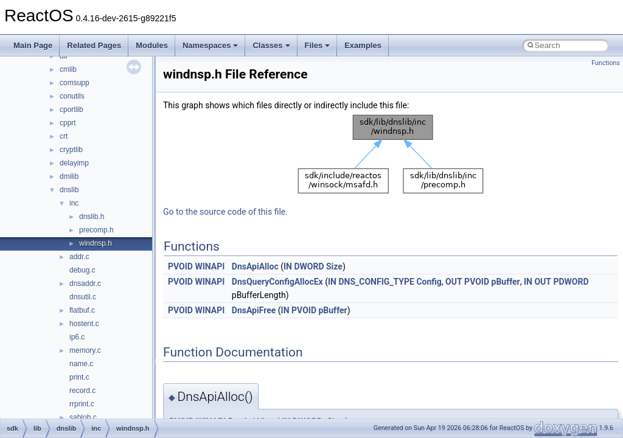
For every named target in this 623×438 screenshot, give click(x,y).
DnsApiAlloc (255, 266)
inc (73, 203)
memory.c (85, 350)
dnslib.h (91, 216)
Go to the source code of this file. (225, 212)
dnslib (69, 190)
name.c (81, 364)
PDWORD (570, 282)
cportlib (71, 109)
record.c (82, 390)
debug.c (82, 270)
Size (334, 266)
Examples (362, 45)
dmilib (69, 176)
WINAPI (209, 266)
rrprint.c (81, 404)
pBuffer (506, 282)
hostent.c (84, 323)
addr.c (79, 256)
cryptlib (71, 149)
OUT (453, 282)
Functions (605, 63)
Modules (152, 45)
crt (64, 136)
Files (317, 45)
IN (288, 266)
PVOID (180, 266)
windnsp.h (95, 243)
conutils (72, 96)
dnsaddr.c (85, 283)
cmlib (68, 69)
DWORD (309, 266)
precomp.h (96, 230)
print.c (79, 377)
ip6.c (77, 337)
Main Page (32, 45)
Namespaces (210, 45)
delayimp (74, 163)
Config (428, 282)
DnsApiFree (254, 310)
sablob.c (83, 417)
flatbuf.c (82, 310)
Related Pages (94, 45)
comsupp (74, 82)
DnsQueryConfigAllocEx (277, 282)
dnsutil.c (82, 297)
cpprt (68, 123)
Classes (271, 45)
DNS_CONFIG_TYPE (376, 282)
